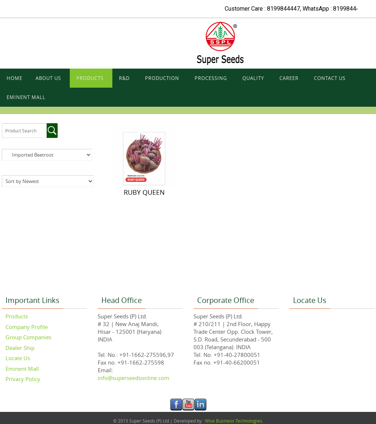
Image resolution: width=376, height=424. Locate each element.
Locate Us (18, 358)
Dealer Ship (20, 347)
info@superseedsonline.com (133, 377)
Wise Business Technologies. (233, 421)
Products (17, 316)
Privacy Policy (23, 379)
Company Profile (27, 326)
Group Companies (28, 337)
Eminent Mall (22, 368)
